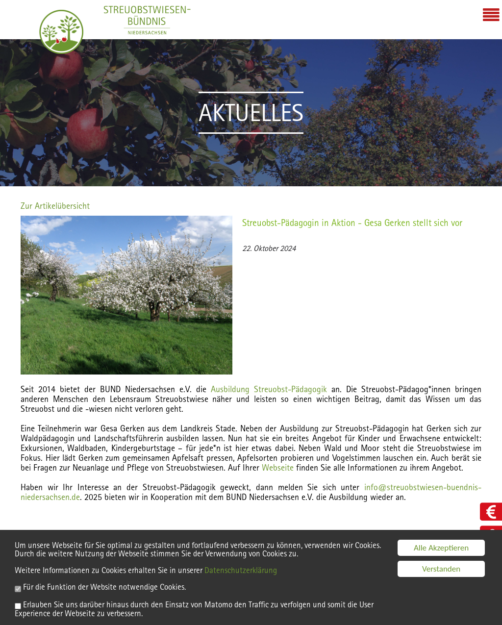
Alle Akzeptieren (441, 551)
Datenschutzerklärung (240, 573)
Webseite (279, 467)
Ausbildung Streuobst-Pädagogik (269, 389)
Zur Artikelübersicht (55, 205)
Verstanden (441, 572)
